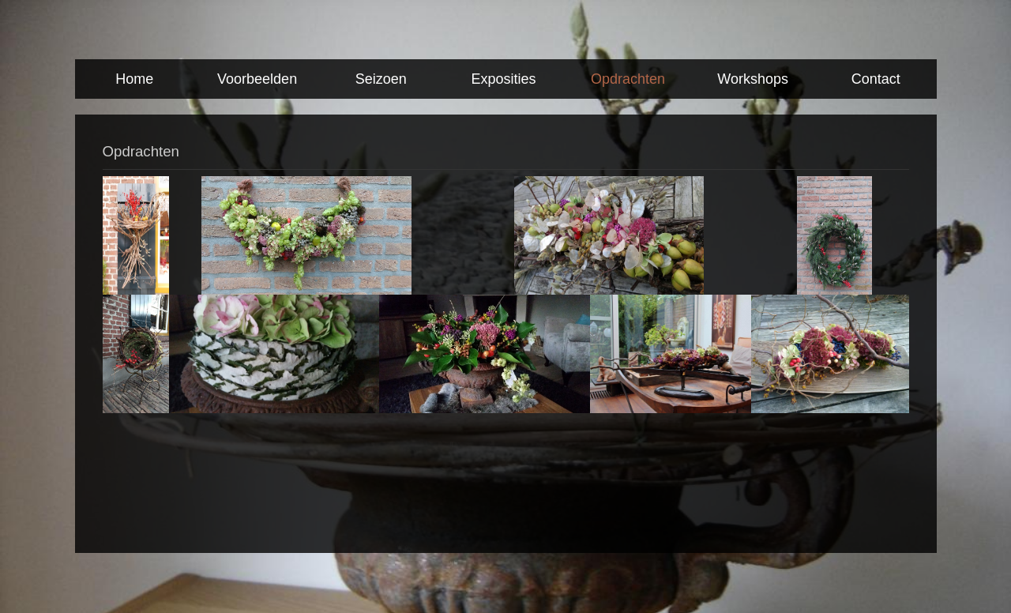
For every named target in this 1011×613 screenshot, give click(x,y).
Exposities (504, 79)
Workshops (752, 79)
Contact (875, 79)
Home (134, 79)
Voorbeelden (257, 79)
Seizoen (381, 79)
